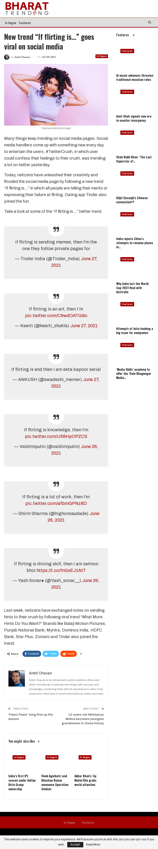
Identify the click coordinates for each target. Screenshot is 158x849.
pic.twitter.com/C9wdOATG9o (56, 315)
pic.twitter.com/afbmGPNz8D (56, 503)
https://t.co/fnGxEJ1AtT (61, 570)
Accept (75, 844)
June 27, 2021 (84, 325)
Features (25, 22)
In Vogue (10, 22)
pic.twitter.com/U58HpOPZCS (56, 436)
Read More (93, 844)
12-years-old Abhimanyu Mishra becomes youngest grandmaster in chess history (83, 719)
